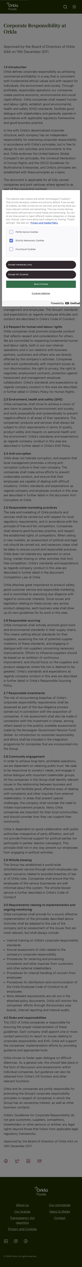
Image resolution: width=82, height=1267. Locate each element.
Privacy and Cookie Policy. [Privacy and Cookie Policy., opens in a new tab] (44, 223)
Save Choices (41, 284)
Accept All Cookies (18, 274)
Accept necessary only (20, 264)
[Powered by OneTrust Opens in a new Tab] (64, 304)
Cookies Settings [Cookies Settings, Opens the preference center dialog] (41, 293)
